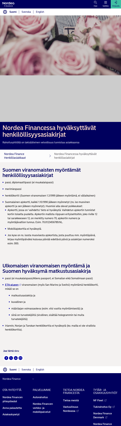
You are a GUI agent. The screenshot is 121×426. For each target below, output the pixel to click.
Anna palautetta (12, 407)
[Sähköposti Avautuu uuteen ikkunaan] (20, 358)
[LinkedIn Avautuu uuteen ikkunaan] (16, 358)
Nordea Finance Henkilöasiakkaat (15, 156)
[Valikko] (106, 4)
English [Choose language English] (40, 11)
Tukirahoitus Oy (104, 406)
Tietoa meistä (71, 400)
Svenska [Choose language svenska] (26, 11)
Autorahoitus (40, 397)
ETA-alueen (13, 284)
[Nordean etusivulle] (8, 4)
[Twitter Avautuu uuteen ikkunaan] (11, 358)
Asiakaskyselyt (11, 414)
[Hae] (95, 4)
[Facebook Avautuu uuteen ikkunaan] (6, 358)
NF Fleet (100, 400)
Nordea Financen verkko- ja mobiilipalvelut (43, 407)
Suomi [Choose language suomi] (13, 11)
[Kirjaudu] (116, 4)
